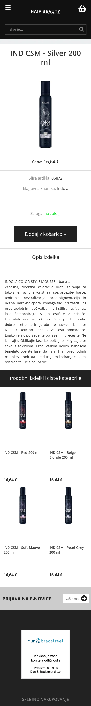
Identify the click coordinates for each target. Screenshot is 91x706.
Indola (62, 188)
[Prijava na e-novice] (84, 598)
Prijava (72, 9)
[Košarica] (81, 8)
